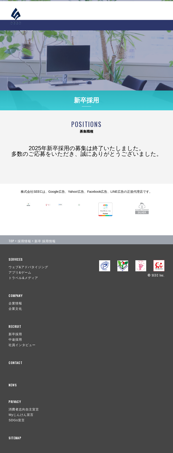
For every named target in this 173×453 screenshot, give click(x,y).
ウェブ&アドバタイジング (28, 267)
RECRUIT (136, 10)
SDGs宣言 (17, 420)
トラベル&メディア (23, 278)
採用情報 (24, 240)
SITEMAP (15, 437)
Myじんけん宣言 (21, 415)
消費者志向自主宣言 (24, 409)
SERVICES (87, 10)
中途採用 (15, 339)
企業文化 (15, 308)
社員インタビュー (22, 345)
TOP (11, 240)
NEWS (66, 10)
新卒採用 (15, 334)
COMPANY (112, 10)
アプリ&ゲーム (20, 272)
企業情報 (15, 303)
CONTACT (155, 10)
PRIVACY (15, 401)
